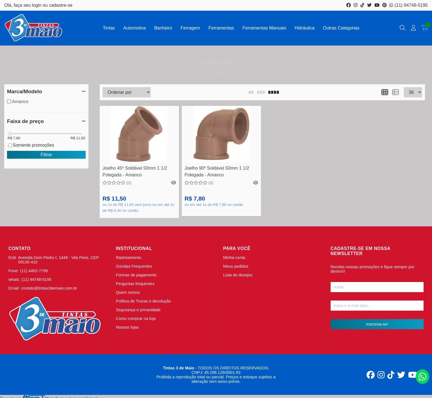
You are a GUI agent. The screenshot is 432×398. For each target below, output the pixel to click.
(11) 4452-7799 (34, 271)
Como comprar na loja (136, 318)
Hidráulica (305, 28)
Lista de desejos (238, 275)
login (37, 5)
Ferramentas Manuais (264, 28)
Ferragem (190, 28)
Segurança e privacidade (138, 310)
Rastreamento (128, 257)
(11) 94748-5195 (408, 5)
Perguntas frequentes (135, 283)
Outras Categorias (341, 28)
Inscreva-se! (377, 324)
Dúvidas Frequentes (134, 266)
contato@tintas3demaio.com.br (49, 288)
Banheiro (163, 28)
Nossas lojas (127, 327)
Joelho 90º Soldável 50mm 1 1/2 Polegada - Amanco (217, 171)
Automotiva (134, 28)
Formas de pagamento (136, 275)
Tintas (109, 28)
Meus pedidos (236, 266)
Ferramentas (221, 28)
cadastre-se (60, 5)
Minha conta (234, 257)
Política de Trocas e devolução (143, 301)
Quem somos (128, 292)
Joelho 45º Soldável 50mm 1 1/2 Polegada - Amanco (135, 171)
